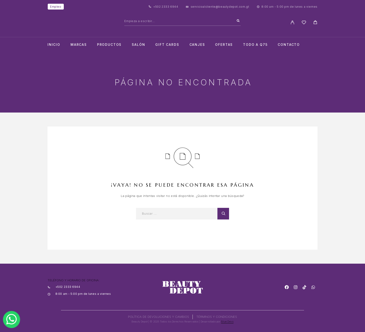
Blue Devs (227, 321)
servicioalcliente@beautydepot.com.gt (220, 6)
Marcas (79, 44)
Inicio (53, 44)
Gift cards (167, 44)
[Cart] (315, 23)
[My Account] (292, 22)
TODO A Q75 (255, 44)
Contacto (289, 44)
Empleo (55, 6)
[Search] (238, 21)
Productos (109, 44)
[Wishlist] (304, 23)
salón (138, 44)
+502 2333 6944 (165, 6)
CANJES (197, 44)
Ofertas (224, 44)
